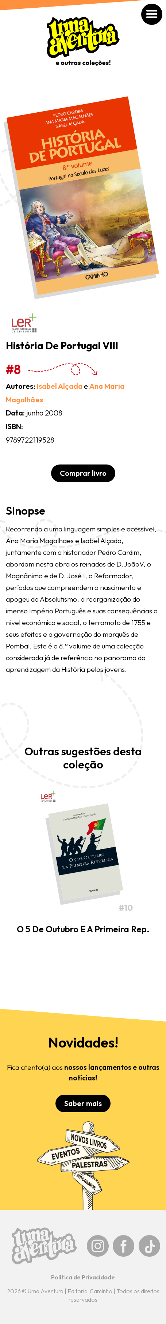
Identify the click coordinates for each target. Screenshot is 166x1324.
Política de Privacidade (83, 1277)
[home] (83, 45)
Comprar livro (83, 473)
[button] (159, 6)
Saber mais (83, 1103)
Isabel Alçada (59, 386)
